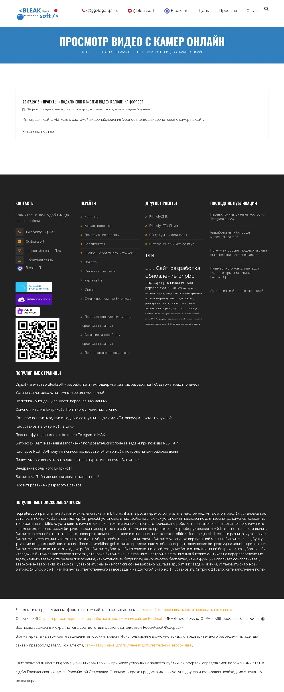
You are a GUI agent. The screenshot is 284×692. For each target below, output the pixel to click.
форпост (36, 109)
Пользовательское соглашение (108, 353)
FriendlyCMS (158, 216)
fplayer (194, 308)
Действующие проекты (102, 235)
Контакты (92, 216)
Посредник (160, 319)
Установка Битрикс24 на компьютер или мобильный (60, 393)
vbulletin (187, 314)
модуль (160, 293)
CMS (170, 324)
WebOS (177, 288)
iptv (188, 308)
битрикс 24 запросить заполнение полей (230, 569)
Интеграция (176, 298)
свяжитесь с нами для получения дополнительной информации (138, 645)
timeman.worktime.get (97, 544)
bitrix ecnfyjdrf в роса (128, 513)
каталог (165, 303)
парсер (152, 282)
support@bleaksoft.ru (43, 251)
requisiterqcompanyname (37, 513)
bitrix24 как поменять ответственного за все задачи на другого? (98, 569)
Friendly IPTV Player (163, 226)
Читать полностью (38, 131)
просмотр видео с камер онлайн (93, 109)
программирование (190, 293)
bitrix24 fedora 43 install (195, 534)
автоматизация (177, 314)
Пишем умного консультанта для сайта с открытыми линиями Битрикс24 (235, 273)
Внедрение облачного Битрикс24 (109, 253)
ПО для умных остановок (168, 235)
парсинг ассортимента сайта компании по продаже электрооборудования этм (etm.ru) (155, 529)
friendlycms (150, 269)
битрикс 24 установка (240, 513)
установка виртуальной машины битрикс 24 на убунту (216, 539)
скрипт (174, 303)
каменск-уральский (194, 319)
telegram (166, 314)
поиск (157, 314)
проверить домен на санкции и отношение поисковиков (126, 534)
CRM (152, 319)
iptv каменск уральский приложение (46, 544)
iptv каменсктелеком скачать (84, 513)
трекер (183, 303)
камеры (119, 109)
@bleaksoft (141, 10)
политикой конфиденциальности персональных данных (185, 610)
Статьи (90, 289)
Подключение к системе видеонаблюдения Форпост (102, 102)
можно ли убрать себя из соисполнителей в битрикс (123, 539)
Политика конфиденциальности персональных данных (61, 401)
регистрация (152, 303)
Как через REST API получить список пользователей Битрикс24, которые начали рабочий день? (97, 451)
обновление (161, 276)
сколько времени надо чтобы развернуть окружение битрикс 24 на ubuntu (181, 544)
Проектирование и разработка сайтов (49, 485)
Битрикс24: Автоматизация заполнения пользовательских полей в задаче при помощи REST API (97, 443)
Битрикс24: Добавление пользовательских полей (57, 477)
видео (47, 109)
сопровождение (180, 324)
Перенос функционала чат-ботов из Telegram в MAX (237, 217)
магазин (150, 298)
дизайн (189, 298)
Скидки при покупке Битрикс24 (108, 298)
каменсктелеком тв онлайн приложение (61, 559)
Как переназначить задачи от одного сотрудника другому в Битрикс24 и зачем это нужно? (94, 418)
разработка (185, 268)
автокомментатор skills (36, 564)
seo (190, 283)
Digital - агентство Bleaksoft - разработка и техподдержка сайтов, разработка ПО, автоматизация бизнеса (107, 384)
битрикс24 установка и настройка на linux (118, 518)
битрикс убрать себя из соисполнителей (127, 549)
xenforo (149, 314)
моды (158, 308)
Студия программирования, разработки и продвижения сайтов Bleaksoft (101, 619)
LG (176, 293)
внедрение (197, 324)
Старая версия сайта (100, 271)
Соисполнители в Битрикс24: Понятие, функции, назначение (66, 409)
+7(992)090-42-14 (100, 10)
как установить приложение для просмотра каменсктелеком (208, 518)
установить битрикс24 (238, 564)
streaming (58, 109)
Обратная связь (39, 260)
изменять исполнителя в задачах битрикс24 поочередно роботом (135, 523)
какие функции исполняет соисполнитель (224, 559)
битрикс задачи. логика (197, 564)
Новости (91, 262)
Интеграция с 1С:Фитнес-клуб (171, 244)
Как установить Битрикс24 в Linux (45, 426)
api (190, 324)
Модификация (172, 319)
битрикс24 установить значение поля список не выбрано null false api (116, 564)
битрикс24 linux (29, 569)
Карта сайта (93, 280)
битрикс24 (162, 298)
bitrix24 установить (61, 523)
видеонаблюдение (138, 109)
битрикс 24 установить (174, 569)
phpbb (186, 276)
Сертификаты (95, 244)
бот (170, 288)
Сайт (162, 268)
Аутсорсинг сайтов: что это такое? (236, 291)
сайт (68, 109)
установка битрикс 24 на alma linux (117, 554)
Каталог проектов (98, 226)
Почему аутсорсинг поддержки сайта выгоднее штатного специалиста (238, 253)
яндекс (192, 303)
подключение (160, 324)
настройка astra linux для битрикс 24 (179, 554)
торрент (149, 308)
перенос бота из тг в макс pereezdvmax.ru (183, 513)
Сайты (181, 308)
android (182, 319)
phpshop (151, 288)
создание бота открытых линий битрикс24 (200, 549)
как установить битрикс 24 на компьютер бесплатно (142, 559)
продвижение (173, 282)
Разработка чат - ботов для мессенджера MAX (230, 235)
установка (149, 324)
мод (163, 288)
